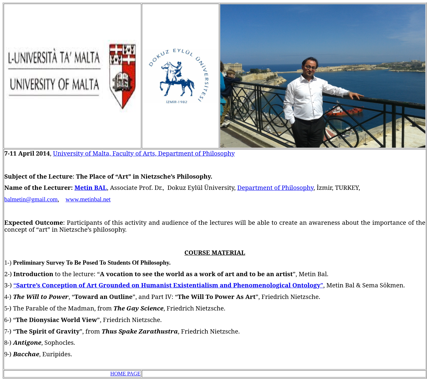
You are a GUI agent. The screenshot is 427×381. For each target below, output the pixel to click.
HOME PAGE (125, 373)
